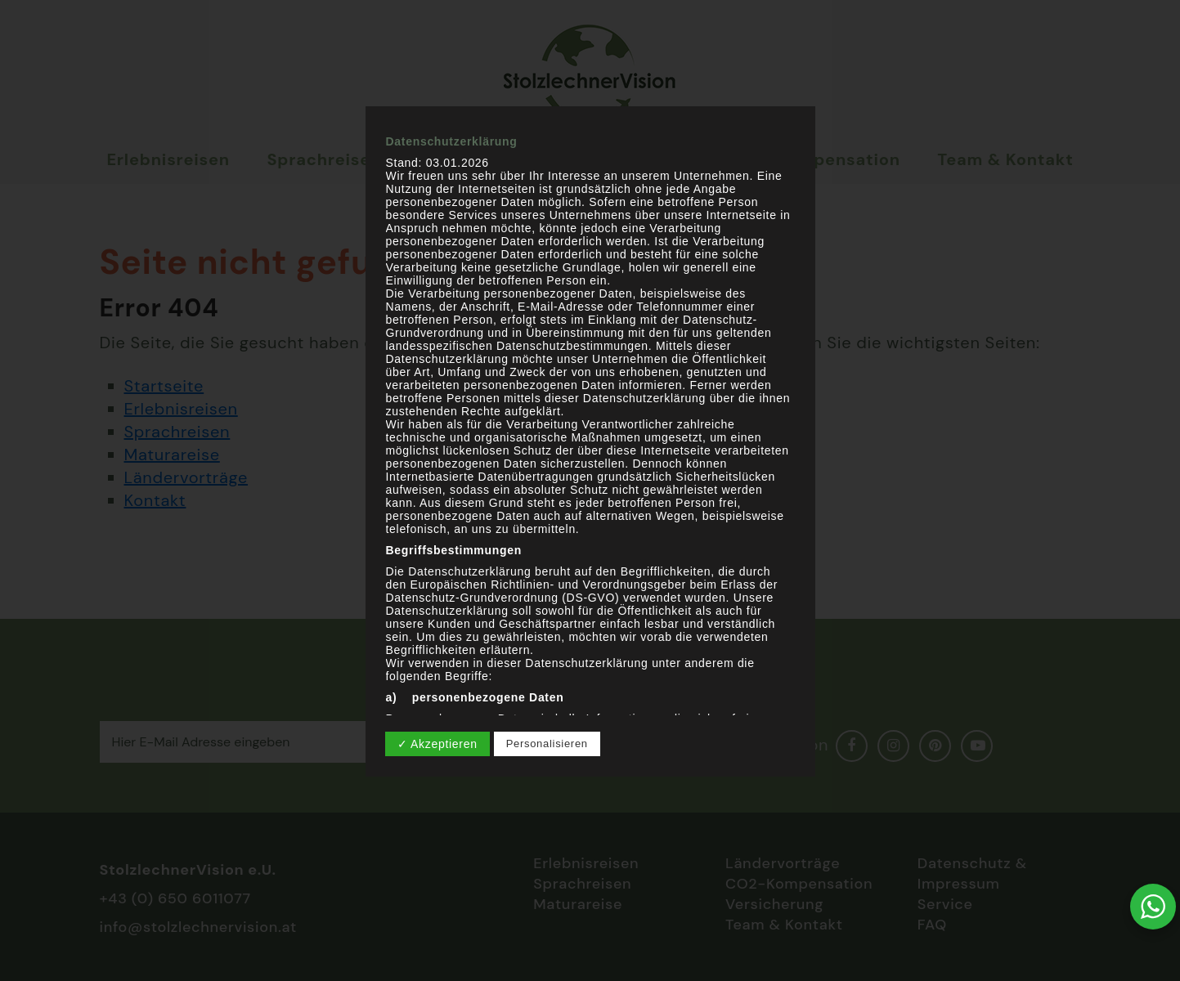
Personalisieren (547, 743)
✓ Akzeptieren (437, 743)
